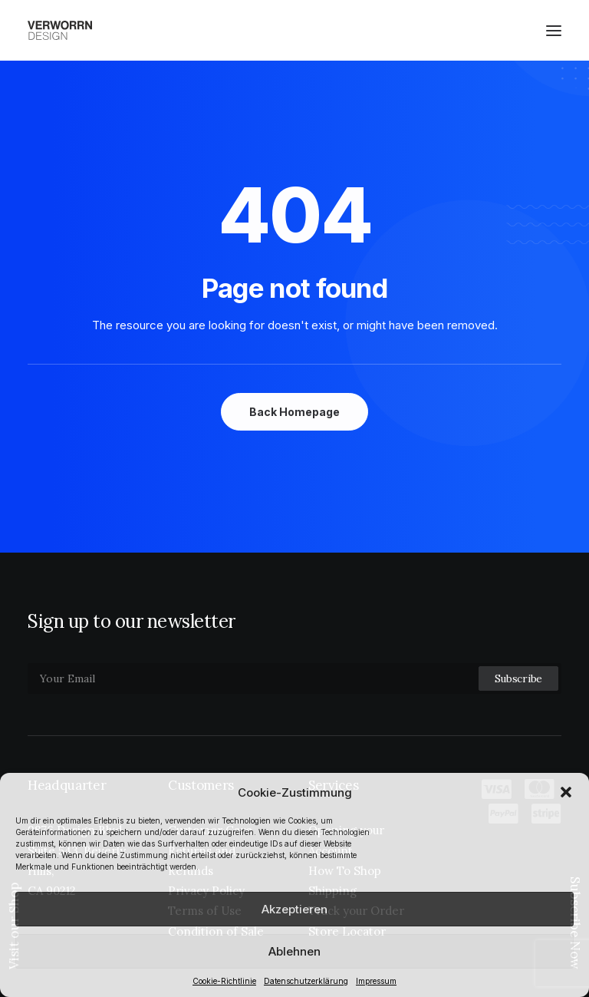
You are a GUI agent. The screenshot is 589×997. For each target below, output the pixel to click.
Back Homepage (294, 411)
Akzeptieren (294, 909)
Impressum (376, 980)
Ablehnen (294, 951)
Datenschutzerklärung (306, 980)
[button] (566, 792)
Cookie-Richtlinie (224, 980)
